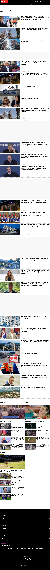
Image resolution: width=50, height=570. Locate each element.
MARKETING (24, 564)
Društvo (5, 4)
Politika (3, 403)
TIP (34, 4)
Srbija (29, 548)
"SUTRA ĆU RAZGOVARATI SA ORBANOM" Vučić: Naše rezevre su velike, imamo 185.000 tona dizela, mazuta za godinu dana (35, 156)
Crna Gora (35, 548)
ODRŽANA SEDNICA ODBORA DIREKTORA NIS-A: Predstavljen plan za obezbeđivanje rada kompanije (34, 317)
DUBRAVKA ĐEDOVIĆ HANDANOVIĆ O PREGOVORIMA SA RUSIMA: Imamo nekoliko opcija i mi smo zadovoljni (35, 272)
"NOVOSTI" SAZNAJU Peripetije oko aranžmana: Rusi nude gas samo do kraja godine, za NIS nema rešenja (35, 341)
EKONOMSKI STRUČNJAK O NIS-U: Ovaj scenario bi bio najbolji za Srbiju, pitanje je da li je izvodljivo (35, 225)
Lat (35, 1)
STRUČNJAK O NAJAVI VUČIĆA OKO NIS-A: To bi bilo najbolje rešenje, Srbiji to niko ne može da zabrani (35, 201)
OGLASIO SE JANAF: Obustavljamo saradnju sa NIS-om (34, 388)
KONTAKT (12, 564)
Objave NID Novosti (26, 565)
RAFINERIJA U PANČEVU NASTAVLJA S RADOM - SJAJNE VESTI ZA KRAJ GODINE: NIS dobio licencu (34, 74)
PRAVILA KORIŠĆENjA (41, 564)
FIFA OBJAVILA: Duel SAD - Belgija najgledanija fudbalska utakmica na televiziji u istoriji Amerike (17, 482)
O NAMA (7, 564)
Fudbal (3, 453)
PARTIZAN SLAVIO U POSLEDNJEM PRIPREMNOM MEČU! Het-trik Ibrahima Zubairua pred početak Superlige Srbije (17, 475)
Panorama (39, 4)
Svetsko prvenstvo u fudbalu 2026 (7, 7)
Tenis (27, 403)
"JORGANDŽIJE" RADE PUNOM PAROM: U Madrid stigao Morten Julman (17, 495)
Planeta (22, 4)
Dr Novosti (24, 548)
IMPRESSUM (18, 564)
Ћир (37, 1)
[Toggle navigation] (48, 1)
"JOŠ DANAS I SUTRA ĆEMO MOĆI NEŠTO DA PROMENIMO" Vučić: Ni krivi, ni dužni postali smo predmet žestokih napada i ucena (33, 168)
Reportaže (27, 4)
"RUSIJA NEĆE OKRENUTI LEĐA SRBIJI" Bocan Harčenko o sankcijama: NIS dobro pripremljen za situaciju (34, 365)
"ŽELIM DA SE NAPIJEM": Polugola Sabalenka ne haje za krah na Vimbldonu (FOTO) (36, 421)
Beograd (43, 4)
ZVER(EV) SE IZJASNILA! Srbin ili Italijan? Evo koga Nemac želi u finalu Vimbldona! (42, 445)
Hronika (9, 4)
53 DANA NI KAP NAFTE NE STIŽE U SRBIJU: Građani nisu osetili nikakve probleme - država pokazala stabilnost (35, 110)
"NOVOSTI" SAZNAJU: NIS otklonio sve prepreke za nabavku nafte (34, 40)
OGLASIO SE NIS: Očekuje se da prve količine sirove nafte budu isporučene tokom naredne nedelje (34, 29)
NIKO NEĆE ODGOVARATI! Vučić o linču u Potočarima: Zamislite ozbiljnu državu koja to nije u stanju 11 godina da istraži (17, 446)
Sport (32, 4)
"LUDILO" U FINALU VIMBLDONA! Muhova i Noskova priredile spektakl (12, 471)
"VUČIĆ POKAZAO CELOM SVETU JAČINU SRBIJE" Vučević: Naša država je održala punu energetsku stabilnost (34, 63)
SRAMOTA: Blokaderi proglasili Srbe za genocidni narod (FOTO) (17, 431)
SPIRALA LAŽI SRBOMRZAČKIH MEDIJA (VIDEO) (10, 421)
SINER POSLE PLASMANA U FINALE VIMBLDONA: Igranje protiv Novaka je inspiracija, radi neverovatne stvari (42, 432)
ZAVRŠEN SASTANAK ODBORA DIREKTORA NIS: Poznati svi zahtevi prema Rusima (33, 352)
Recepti (13, 4)
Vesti (1, 4)
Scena (23, 553)
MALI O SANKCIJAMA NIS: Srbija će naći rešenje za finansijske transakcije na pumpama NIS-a (34, 259)
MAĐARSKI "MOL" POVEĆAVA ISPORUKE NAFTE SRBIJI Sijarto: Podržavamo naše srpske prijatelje (34, 376)
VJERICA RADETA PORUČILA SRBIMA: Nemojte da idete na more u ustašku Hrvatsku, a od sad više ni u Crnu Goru (17, 439)
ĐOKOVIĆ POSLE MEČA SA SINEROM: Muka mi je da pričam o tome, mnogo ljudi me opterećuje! (42, 425)
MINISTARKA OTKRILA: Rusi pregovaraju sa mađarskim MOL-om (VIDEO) (32, 85)
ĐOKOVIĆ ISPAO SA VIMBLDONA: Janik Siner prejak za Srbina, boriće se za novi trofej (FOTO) (42, 439)
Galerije (28, 553)
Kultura (47, 4)
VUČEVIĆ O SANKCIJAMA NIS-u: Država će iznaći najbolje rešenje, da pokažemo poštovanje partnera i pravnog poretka (34, 330)
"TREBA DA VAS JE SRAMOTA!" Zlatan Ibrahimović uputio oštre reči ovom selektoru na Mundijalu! (17, 489)
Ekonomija (18, 4)
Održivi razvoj (25, 545)
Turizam (40, 548)
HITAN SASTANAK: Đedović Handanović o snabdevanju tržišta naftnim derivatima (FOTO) (35, 97)
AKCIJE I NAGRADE (32, 564)
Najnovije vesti (35, 553)
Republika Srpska (16, 553)
